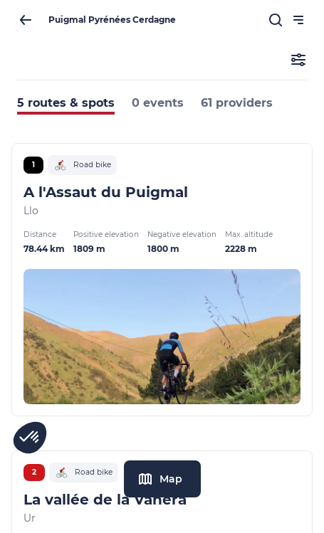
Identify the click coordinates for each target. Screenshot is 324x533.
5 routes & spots (66, 103)
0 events (158, 103)
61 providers (237, 103)
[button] (30, 438)
